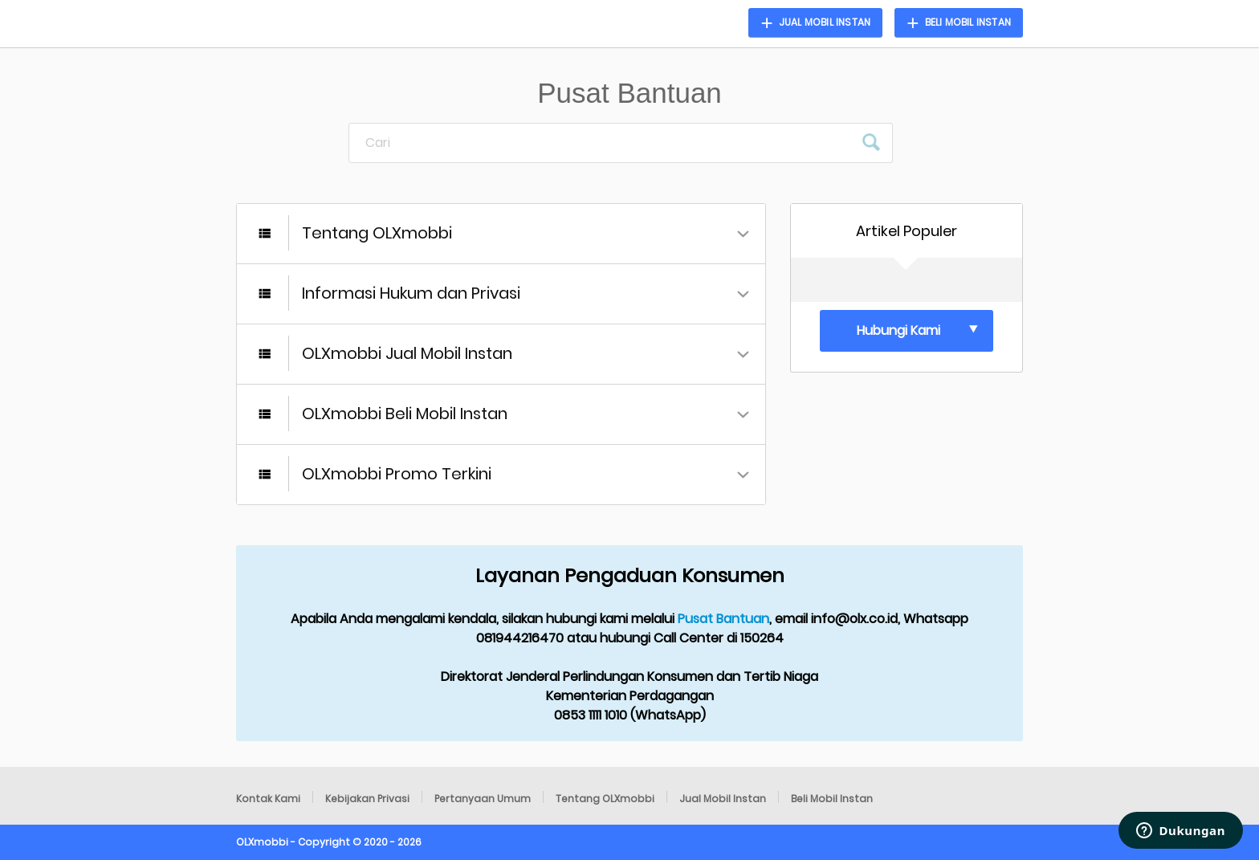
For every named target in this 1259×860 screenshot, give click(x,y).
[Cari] (601, 143)
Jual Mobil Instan (722, 798)
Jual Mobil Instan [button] (824, 22)
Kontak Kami (268, 798)
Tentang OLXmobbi (605, 798)
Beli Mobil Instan (832, 798)
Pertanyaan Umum (482, 798)
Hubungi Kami (898, 330)
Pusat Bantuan (723, 618)
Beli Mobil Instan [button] (968, 22)
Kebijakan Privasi (367, 798)
